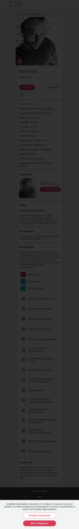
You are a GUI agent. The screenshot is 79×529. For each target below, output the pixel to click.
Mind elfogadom (39, 523)
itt (44, 509)
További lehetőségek (39, 515)
